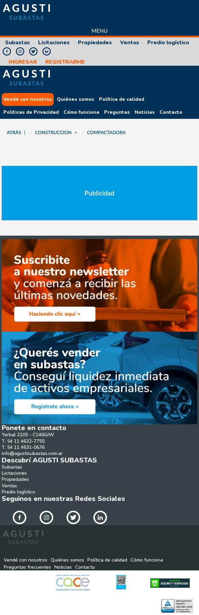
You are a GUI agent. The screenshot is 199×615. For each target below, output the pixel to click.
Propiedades (95, 42)
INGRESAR (23, 62)
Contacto (171, 112)
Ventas (129, 42)
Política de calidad (121, 99)
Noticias (145, 112)
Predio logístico (168, 42)
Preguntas (117, 112)
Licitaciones (54, 42)
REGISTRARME (65, 62)
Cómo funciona (81, 112)
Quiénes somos (75, 99)
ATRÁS (14, 132)
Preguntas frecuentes (27, 567)
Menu (99, 30)
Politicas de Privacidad (31, 112)
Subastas (17, 42)
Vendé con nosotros (27, 99)
